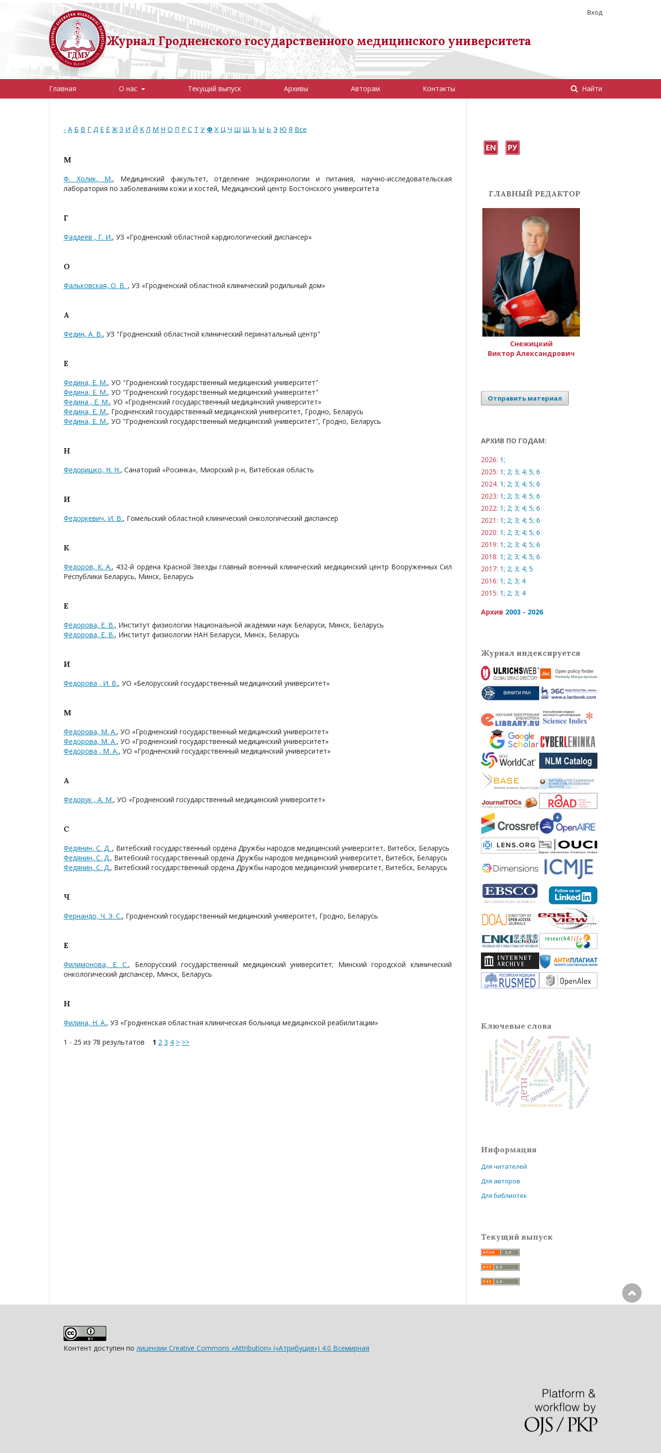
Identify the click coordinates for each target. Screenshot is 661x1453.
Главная (62, 88)
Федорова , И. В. (91, 683)
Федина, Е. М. (85, 382)
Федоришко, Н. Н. (92, 469)
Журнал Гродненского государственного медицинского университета (319, 40)
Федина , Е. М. (86, 401)
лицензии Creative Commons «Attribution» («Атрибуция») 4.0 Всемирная (252, 1348)
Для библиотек (504, 1195)
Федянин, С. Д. (88, 848)
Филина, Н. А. (85, 1022)
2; (509, 471)
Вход (594, 12)
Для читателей (504, 1166)
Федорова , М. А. (91, 751)
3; (517, 471)
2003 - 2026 (524, 611)
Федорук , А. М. (88, 799)
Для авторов (500, 1181)
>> (185, 1042)
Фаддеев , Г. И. (88, 237)
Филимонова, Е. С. (96, 964)
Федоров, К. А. (88, 566)
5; (531, 471)
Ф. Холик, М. (88, 178)
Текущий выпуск (214, 88)
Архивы (296, 88)
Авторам (365, 88)
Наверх (632, 1331)
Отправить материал (525, 398)
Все (301, 129)
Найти (591, 88)
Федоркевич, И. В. (93, 518)
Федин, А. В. (83, 334)
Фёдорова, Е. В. (89, 625)
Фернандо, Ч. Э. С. (93, 915)
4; (524, 471)
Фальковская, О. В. (96, 285)
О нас (129, 88)
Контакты (439, 88)
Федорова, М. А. (90, 731)
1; (502, 459)
